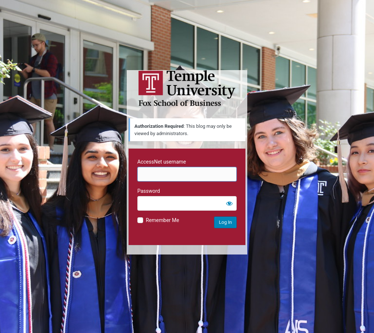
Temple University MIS (187, 88)
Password (148, 191)
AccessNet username (161, 162)
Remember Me (162, 220)
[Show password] (229, 203)
